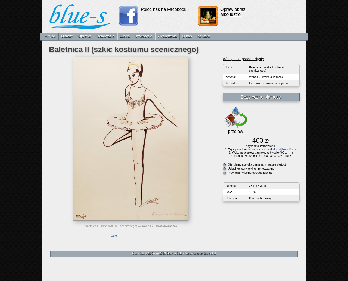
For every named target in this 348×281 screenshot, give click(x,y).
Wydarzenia (167, 36)
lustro (235, 14)
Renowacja (105, 36)
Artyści (50, 36)
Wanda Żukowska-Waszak (159, 226)
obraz (240, 9)
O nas (187, 36)
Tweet (113, 235)
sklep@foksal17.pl (284, 149)
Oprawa (84, 36)
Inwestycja (143, 36)
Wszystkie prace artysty (243, 59)
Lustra (125, 36)
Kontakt (203, 36)
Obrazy (67, 36)
